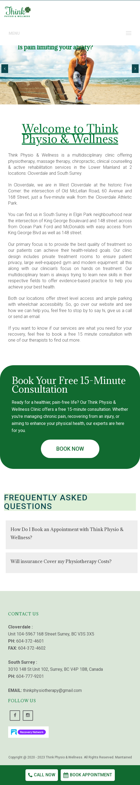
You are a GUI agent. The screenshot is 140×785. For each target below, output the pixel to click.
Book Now (70, 449)
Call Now (41, 775)
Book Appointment (87, 775)
